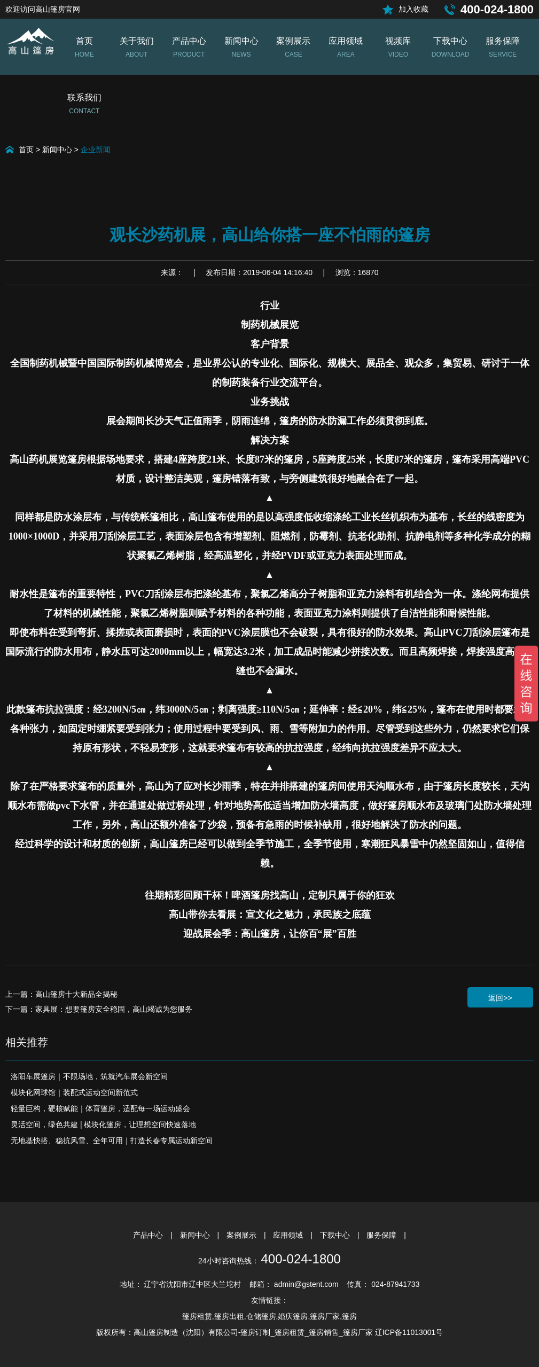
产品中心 (149, 1235)
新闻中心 (57, 149)
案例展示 (242, 1235)
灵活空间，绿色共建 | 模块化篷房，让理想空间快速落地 (103, 1124)
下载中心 (336, 1235)
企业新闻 (96, 149)
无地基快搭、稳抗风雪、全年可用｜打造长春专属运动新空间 (112, 1140)
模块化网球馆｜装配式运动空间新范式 (74, 1092)
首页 (26, 149)
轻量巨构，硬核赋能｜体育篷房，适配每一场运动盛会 (100, 1108)
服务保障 (382, 1235)
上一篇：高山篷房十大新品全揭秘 (61, 994)
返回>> (500, 998)
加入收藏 (413, 9)
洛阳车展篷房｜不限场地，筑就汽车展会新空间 (89, 1076)
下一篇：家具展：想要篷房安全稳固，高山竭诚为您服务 (98, 1009)
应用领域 (289, 1235)
